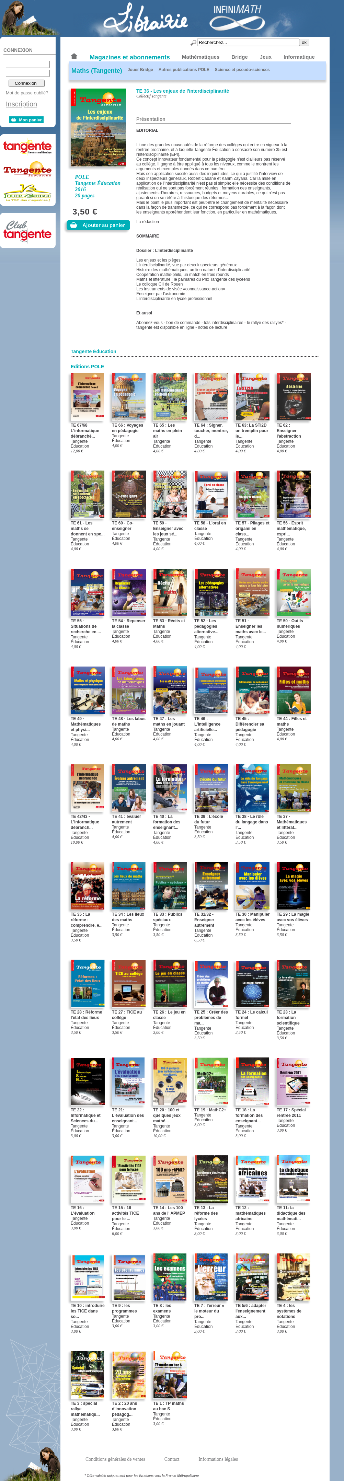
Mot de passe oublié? (27, 92)
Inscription (21, 104)
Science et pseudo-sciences (242, 69)
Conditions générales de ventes (115, 1459)
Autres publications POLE (184, 69)
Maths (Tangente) (96, 70)
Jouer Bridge (140, 69)
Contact (172, 1459)
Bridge (239, 57)
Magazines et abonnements (130, 57)
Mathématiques (200, 57)
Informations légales (218, 1459)
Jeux (266, 57)
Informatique (299, 57)
